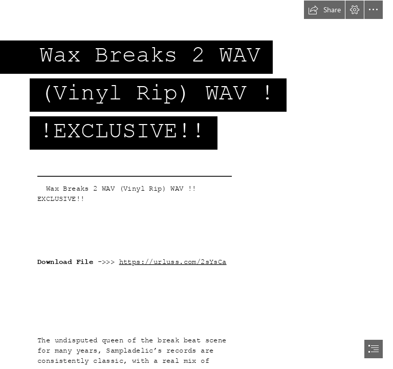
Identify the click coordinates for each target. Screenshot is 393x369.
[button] (324, 10)
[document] (196, 184)
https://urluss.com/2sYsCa (173, 262)
